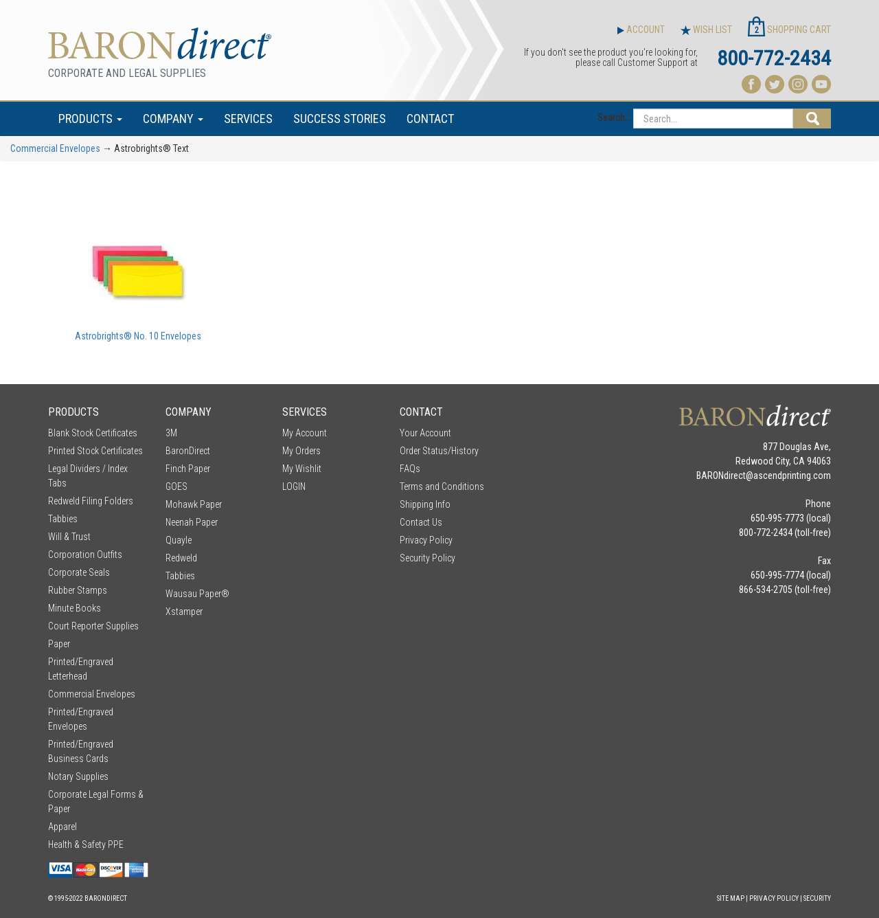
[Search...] (713, 118)
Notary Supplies (78, 776)
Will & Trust (69, 536)
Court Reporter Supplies (93, 625)
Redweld (181, 557)
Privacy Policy (426, 540)
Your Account (425, 432)
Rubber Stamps (77, 590)
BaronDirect (187, 450)
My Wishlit (301, 468)
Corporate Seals (79, 572)
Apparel (62, 826)
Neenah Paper (191, 522)
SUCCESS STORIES (339, 118)
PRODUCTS (90, 118)
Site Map (730, 898)
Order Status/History (439, 450)
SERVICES (248, 118)
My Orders (301, 450)
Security (817, 898)
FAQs (410, 468)
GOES (176, 486)
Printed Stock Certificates (95, 450)
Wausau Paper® (197, 593)
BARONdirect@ (724, 475)
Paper (59, 643)
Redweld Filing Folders (90, 500)
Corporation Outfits (85, 554)
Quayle (178, 540)
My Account (304, 432)
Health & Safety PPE (86, 844)
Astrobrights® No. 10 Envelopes (138, 336)
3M (171, 432)
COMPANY (173, 118)
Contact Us (421, 522)
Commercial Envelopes (55, 148)
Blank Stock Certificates (92, 432)
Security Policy (427, 557)
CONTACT (430, 118)
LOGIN (294, 486)
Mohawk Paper (193, 504)
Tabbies (63, 518)
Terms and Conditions (442, 486)
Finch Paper (187, 468)
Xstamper (184, 611)
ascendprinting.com (792, 475)
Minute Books (74, 608)
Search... (614, 117)
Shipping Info (425, 504)
